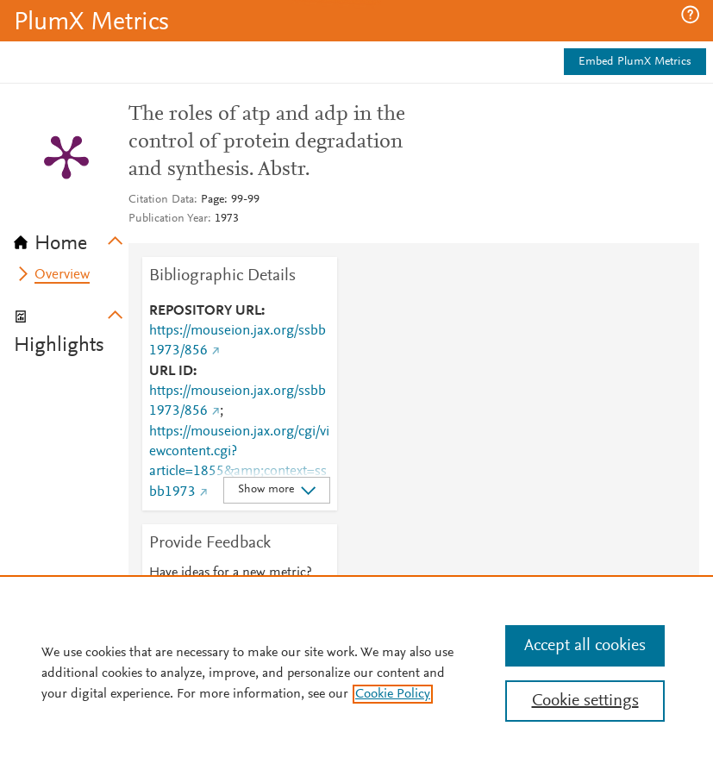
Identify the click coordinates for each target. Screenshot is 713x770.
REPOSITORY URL (205, 311)
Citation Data (161, 200)
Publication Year (168, 219)
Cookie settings (585, 701)
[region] (356, 672)
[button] (690, 14)
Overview (62, 275)
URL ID (171, 372)
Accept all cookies (585, 645)
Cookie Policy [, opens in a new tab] (392, 694)
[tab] (71, 238)
